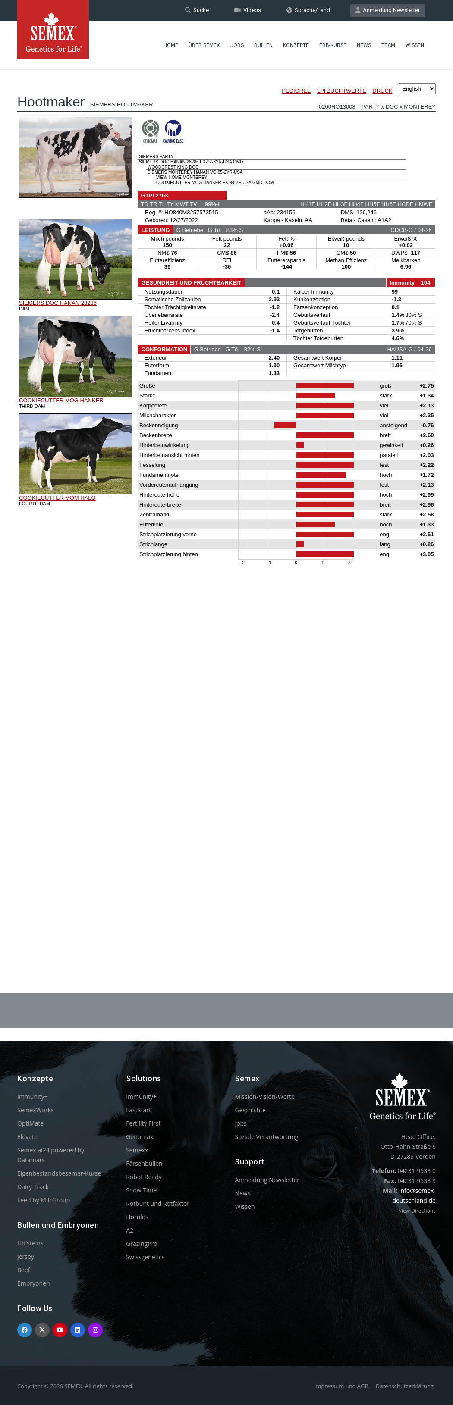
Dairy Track (33, 1187)
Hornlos (137, 1217)
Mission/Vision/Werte (265, 1096)
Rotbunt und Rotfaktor (157, 1203)
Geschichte (250, 1110)
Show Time (141, 1190)
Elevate (27, 1137)
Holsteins (30, 1243)
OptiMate (30, 1123)
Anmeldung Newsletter (387, 10)
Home (171, 45)
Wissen (415, 45)
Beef (23, 1270)
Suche (197, 10)
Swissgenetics (145, 1257)
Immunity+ (32, 1096)
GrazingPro (141, 1243)
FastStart (138, 1110)
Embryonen (33, 1283)
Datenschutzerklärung (405, 1386)
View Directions (417, 1210)
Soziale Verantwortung (266, 1137)
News (364, 45)
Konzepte (296, 45)
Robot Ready (144, 1177)
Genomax (139, 1137)
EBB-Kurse (332, 45)
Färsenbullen (144, 1163)
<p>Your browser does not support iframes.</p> (226, 508)
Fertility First (143, 1123)
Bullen (263, 45)
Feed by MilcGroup (43, 1200)
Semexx (137, 1150)
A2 (129, 1230)
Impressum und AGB (341, 1386)
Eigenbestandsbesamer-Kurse (59, 1173)
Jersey (25, 1256)
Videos (247, 10)
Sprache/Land (308, 10)
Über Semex (204, 45)
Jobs (237, 45)
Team (388, 45)
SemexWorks (35, 1110)
